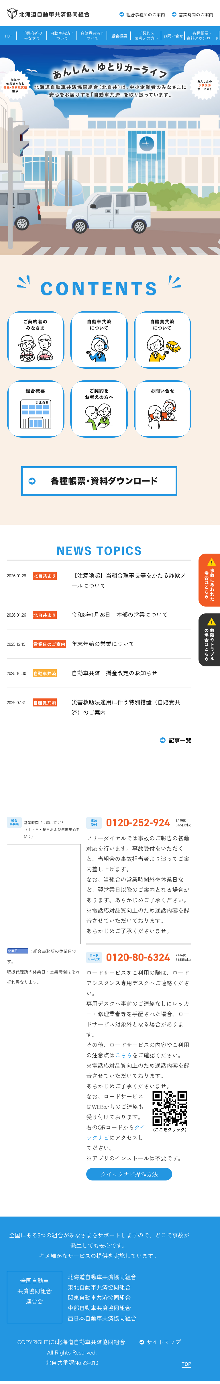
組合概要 (119, 36)
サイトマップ (163, 1342)
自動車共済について (62, 35)
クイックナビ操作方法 (129, 1174)
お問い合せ (173, 36)
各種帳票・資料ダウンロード (202, 35)
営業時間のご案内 (196, 14)
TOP (8, 36)
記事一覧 (179, 740)
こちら (123, 1055)
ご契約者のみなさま (32, 35)
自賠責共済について (92, 35)
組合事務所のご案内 (145, 14)
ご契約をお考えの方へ (146, 35)
